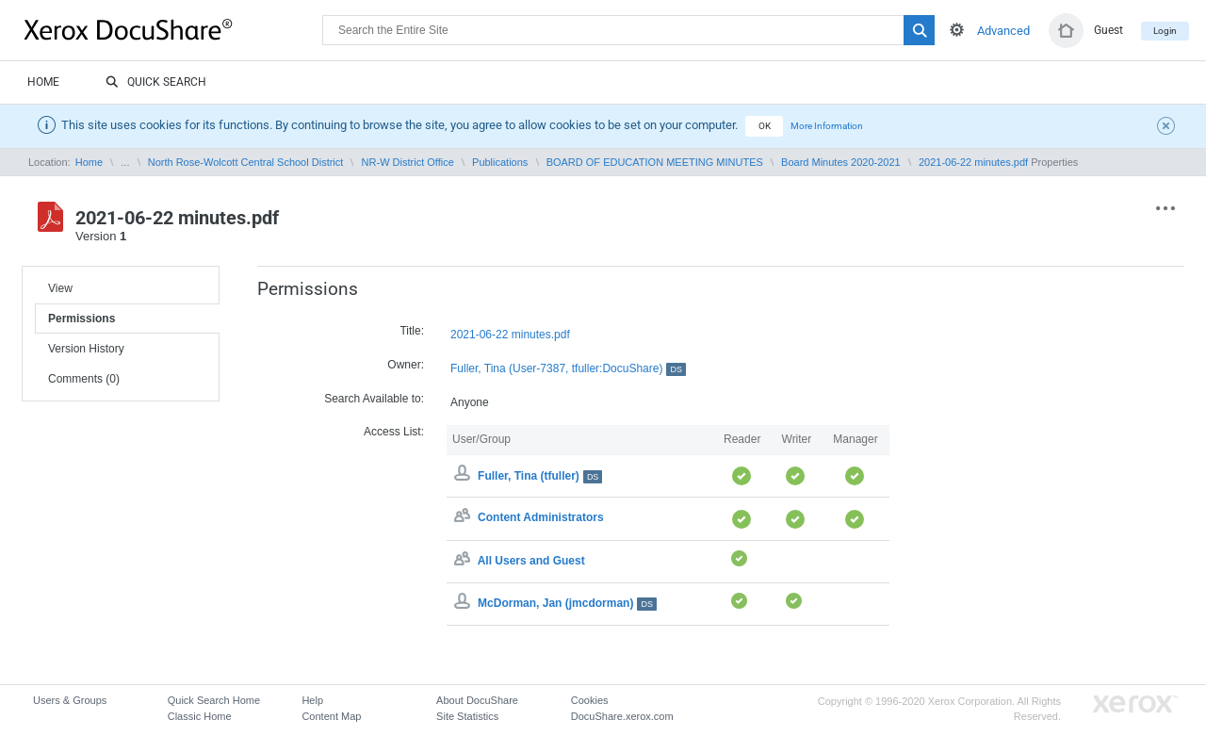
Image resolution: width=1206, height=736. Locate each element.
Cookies (590, 700)
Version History (86, 348)
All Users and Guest (531, 560)
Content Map (331, 716)
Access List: (394, 431)
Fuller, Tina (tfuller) (540, 475)
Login (1165, 30)
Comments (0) (84, 378)
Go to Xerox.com (1135, 704)
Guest (1108, 30)
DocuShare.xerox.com (622, 716)
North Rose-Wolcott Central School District (246, 162)
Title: (411, 330)
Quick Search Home (214, 700)
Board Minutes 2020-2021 (841, 162)
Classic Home (200, 716)
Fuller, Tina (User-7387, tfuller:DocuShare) (568, 369)
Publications (500, 162)
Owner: (405, 364)
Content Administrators (541, 518)
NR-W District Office (408, 162)
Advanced (1003, 31)
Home (43, 82)
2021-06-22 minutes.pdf (973, 162)
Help (312, 700)
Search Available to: (374, 398)
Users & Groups (69, 700)
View (60, 288)
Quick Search (156, 82)
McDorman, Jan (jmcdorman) (567, 603)
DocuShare (173, 29)
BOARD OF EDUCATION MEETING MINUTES (654, 162)
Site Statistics (467, 716)
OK (764, 126)
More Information (826, 126)
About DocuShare (477, 700)
